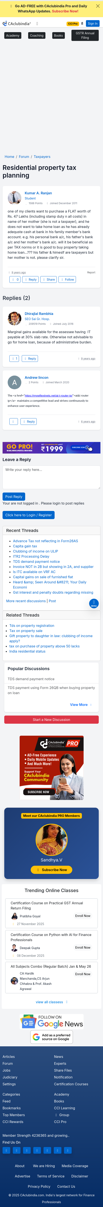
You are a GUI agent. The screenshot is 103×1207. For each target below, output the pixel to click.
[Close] (98, 6)
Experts (60, 1063)
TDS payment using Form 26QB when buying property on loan (51, 690)
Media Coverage (75, 1166)
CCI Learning (64, 1108)
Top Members (14, 1115)
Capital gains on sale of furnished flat (43, 577)
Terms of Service (51, 1176)
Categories (11, 1094)
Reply (30, 279)
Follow (67, 279)
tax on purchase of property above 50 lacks (44, 646)
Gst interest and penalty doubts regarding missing (53, 592)
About (20, 1166)
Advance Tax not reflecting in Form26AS (45, 541)
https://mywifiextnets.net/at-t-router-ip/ (49, 395)
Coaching (37, 35)
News (58, 1056)
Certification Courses (71, 1084)
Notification (63, 1077)
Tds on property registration (31, 625)
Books (58, 35)
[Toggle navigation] (37, 23)
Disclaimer (79, 1176)
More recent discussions (26, 601)
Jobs (6, 1070)
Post (52, 601)
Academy (12, 35)
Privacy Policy (39, 1186)
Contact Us (66, 1186)
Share (48, 279)
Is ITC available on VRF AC (34, 572)
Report (91, 272)
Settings (9, 1084)
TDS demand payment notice (36, 561)
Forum (8, 1063)
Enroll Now (82, 916)
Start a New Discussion (51, 719)
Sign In (92, 23)
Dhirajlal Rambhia (39, 313)
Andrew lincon (36, 377)
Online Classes (51, 890)
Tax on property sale (25, 631)
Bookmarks (12, 1108)
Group (61, 1115)
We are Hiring (44, 1166)
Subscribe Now (51, 870)
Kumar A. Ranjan (38, 193)
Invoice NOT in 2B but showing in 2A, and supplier (53, 567)
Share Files (63, 1070)
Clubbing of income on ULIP (35, 551)
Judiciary (10, 1077)
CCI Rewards (13, 1122)
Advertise (22, 1176)
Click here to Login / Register (28, 515)
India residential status (27, 651)
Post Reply (13, 496)
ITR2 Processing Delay (31, 556)
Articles (9, 1056)
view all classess (52, 1002)
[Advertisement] (51, 99)
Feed (6, 1101)
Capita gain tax (25, 546)
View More (81, 704)
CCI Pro (60, 1122)
